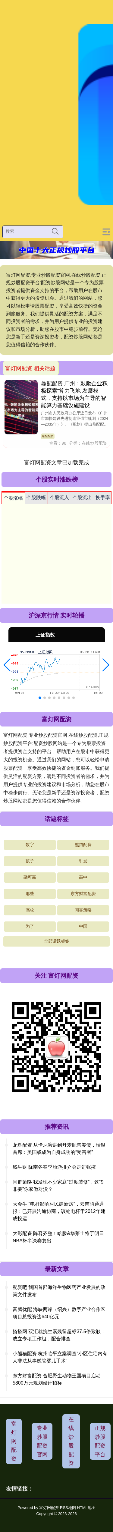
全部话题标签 (56, 941)
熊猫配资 (83, 844)
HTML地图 (86, 1507)
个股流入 (59, 497)
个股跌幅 (36, 497)
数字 (30, 844)
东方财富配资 (83, 893)
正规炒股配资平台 (100, 1441)
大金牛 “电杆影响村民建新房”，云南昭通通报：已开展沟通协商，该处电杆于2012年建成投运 (59, 1211)
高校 (30, 910)
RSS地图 (68, 1507)
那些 (30, 893)
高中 (83, 877)
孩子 (30, 860)
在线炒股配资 (71, 1441)
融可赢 (30, 877)
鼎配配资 (48, 436)
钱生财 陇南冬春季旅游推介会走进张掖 (54, 1167)
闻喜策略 (83, 910)
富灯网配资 (14, 1441)
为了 (30, 926)
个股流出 (82, 497)
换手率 (103, 497)
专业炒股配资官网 (42, 1441)
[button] (7, 665)
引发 (83, 860)
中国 (83, 926)
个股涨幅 (13, 498)
